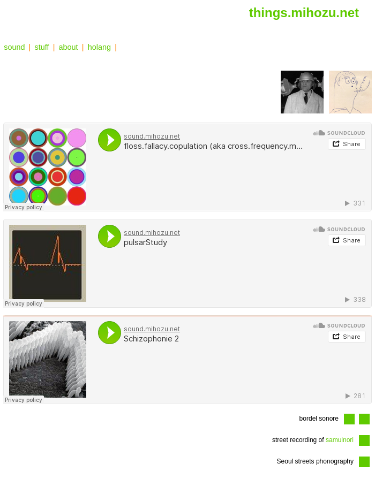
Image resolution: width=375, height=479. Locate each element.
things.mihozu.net (304, 12)
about (68, 47)
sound (14, 47)
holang (99, 47)
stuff (42, 47)
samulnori (340, 440)
